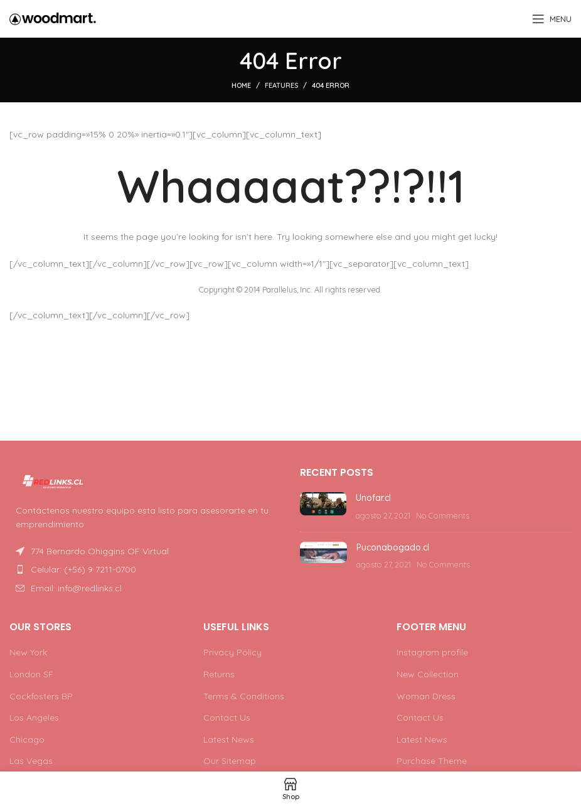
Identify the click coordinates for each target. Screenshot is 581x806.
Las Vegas (31, 760)
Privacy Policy (232, 652)
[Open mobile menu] (552, 18)
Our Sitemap (229, 760)
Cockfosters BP (41, 696)
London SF (31, 674)
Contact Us (226, 717)
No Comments (442, 515)
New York (28, 652)
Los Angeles (34, 717)
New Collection (428, 674)
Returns (219, 674)
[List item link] (145, 569)
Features (281, 85)
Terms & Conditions (243, 696)
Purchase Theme (432, 760)
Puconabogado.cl (392, 547)
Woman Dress (426, 696)
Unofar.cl (373, 497)
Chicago (27, 739)
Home (241, 85)
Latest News (228, 739)
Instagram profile (432, 652)
